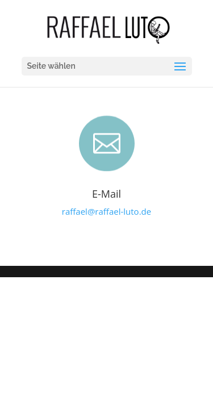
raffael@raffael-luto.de (106, 211)
